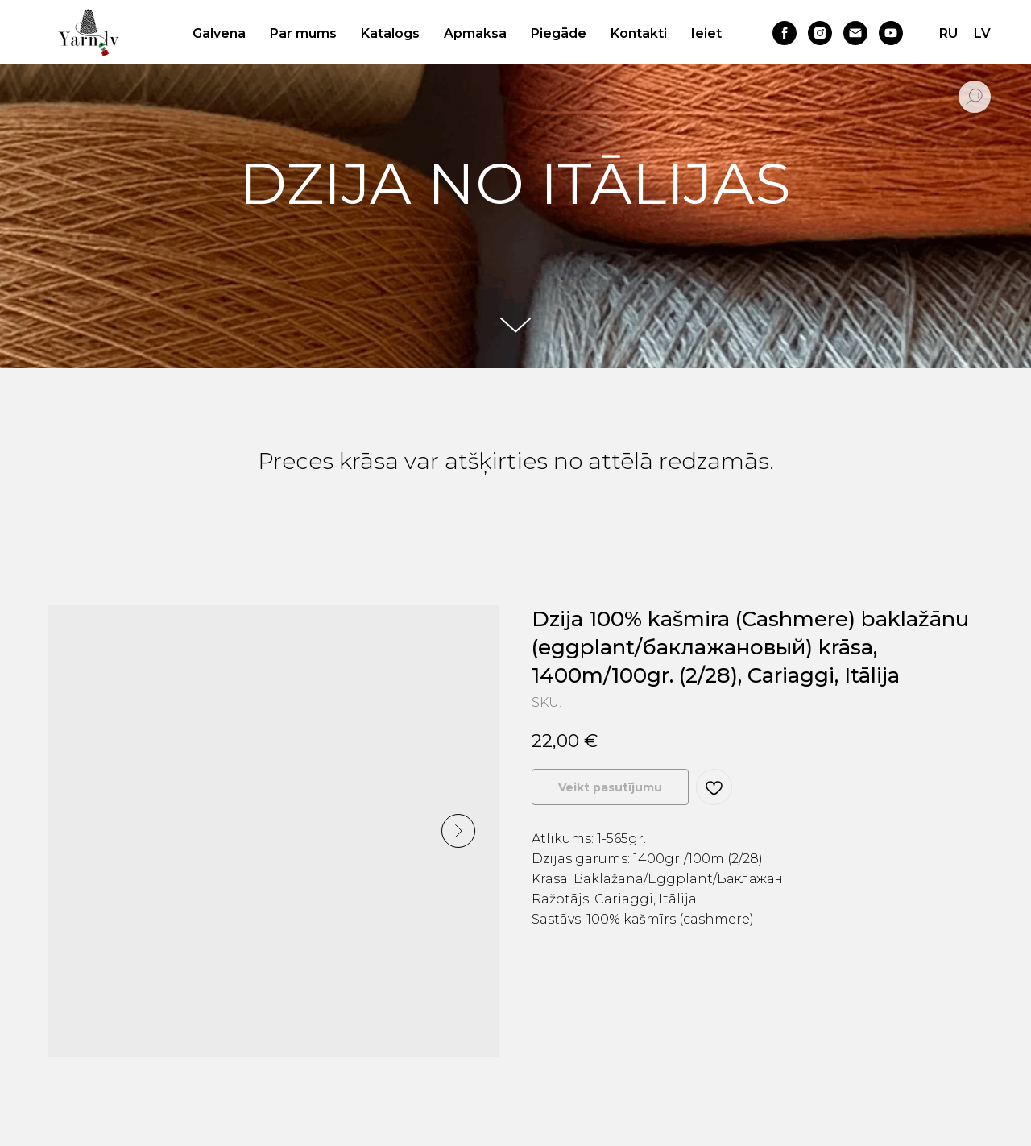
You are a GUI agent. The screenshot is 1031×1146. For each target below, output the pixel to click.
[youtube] (891, 33)
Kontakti (639, 33)
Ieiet (706, 33)
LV (982, 33)
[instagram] (820, 33)
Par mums (303, 33)
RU (948, 33)
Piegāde (558, 33)
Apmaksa (475, 33)
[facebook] (784, 33)
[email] (855, 33)
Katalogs (390, 33)
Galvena (219, 33)
